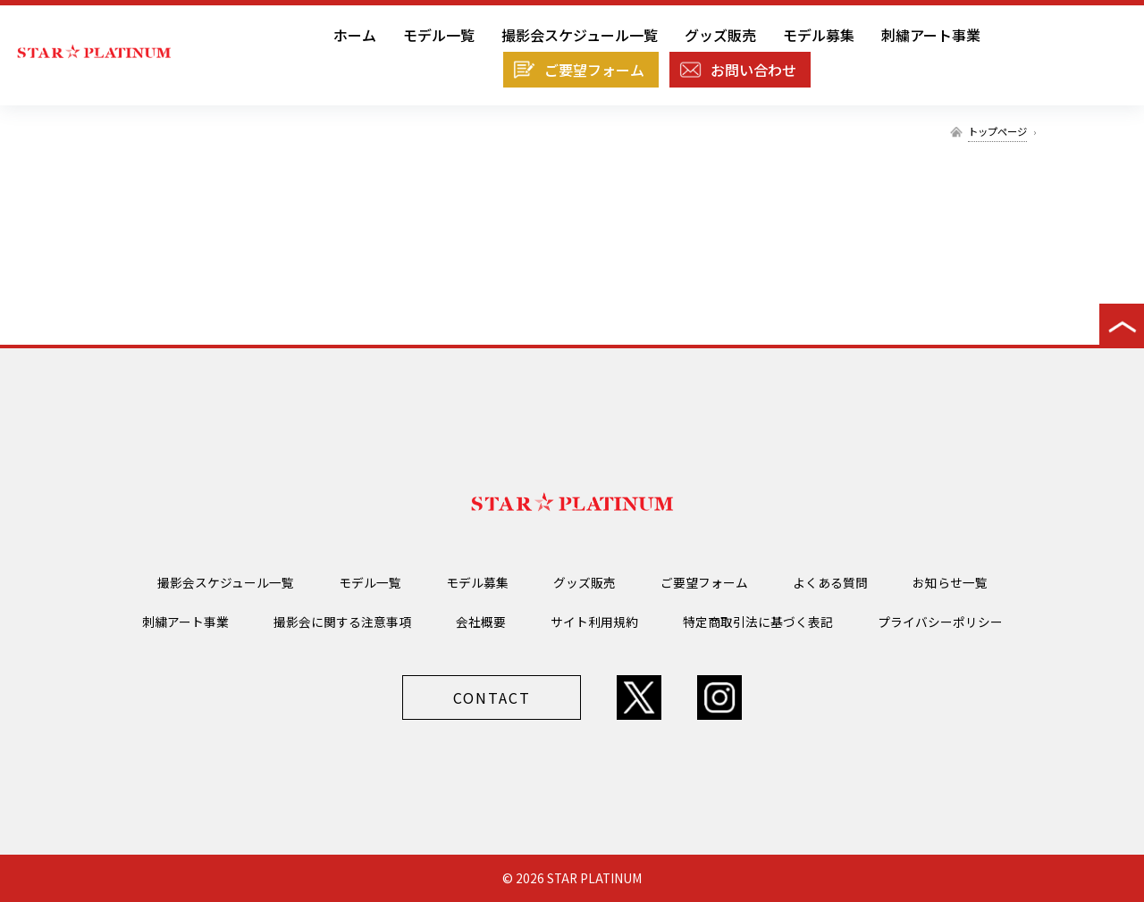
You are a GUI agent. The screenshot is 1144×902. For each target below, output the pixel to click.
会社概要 (481, 622)
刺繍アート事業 (930, 35)
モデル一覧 (439, 35)
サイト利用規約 (594, 622)
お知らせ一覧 (950, 582)
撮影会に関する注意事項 (342, 622)
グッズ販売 (720, 35)
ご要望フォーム (594, 69)
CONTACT (492, 697)
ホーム (354, 35)
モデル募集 (818, 35)
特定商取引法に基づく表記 (758, 622)
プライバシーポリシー (940, 622)
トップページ (997, 131)
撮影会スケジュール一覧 (579, 35)
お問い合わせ (753, 69)
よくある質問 (830, 582)
